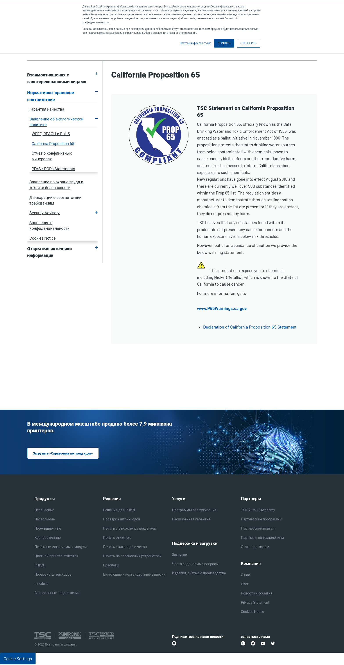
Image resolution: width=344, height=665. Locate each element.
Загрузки (179, 555)
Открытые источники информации (49, 252)
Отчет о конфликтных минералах (52, 156)
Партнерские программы (261, 520)
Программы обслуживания (194, 510)
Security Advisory (44, 212)
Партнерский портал (257, 529)
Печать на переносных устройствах (132, 556)
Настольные (44, 520)
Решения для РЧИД (119, 510)
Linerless (41, 584)
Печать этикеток (117, 538)
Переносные (44, 510)
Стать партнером (255, 547)
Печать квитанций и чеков (125, 547)
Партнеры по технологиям (262, 538)
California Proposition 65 (53, 143)
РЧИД (39, 566)
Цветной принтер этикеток (56, 556)
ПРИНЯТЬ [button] (224, 43)
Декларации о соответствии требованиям (55, 200)
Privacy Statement (255, 603)
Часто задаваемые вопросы (195, 564)
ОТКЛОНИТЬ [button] (248, 43)
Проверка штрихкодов (53, 575)
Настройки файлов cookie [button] (195, 43)
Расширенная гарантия (191, 520)
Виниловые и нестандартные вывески (134, 575)
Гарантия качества (46, 109)
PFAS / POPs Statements (53, 168)
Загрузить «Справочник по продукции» (65, 453)
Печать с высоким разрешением (130, 529)
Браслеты (111, 566)
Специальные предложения (57, 593)
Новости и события (256, 594)
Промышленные (47, 529)
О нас (245, 575)
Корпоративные (47, 538)
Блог (245, 584)
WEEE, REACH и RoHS (51, 133)
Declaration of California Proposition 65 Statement (249, 327)
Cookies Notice (42, 238)
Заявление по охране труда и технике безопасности (56, 185)
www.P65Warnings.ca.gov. (222, 308)
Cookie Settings (18, 658)
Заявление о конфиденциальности (49, 225)
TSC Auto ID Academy (258, 510)
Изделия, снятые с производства (199, 573)
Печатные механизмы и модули (60, 547)
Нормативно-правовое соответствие (50, 96)
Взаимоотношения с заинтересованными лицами (56, 78)
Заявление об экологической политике (56, 122)
